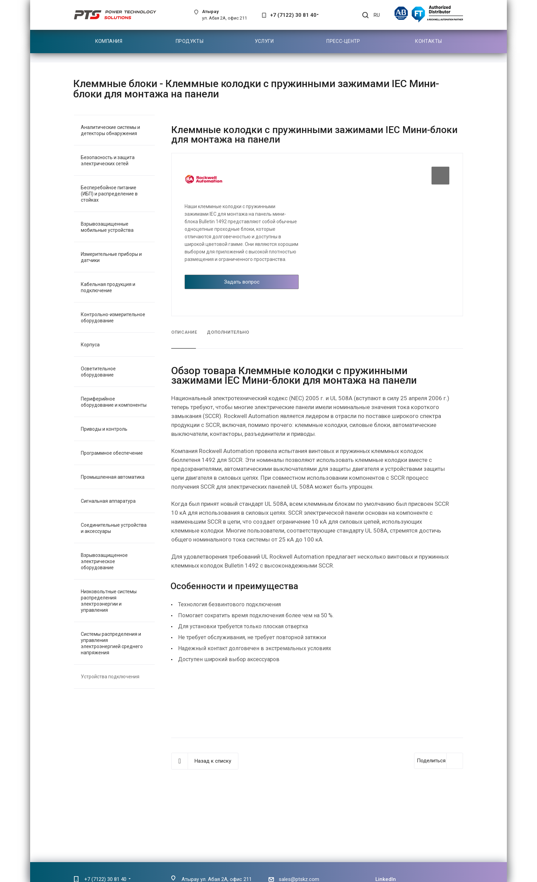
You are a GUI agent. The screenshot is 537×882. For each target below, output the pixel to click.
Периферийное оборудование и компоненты (114, 402)
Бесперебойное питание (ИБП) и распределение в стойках (109, 194)
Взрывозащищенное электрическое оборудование (104, 561)
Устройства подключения (110, 676)
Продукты (189, 41)
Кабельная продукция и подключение (108, 287)
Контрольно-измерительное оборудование (113, 317)
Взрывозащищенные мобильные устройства (107, 227)
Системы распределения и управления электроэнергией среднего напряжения (112, 643)
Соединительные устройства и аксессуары (114, 528)
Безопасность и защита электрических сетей (108, 160)
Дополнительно (228, 332)
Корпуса (90, 344)
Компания (108, 41)
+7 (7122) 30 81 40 (293, 15)
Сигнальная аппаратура (108, 501)
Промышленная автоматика (113, 477)
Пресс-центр (343, 41)
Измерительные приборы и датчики (111, 257)
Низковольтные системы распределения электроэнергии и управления (109, 601)
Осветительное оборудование (98, 372)
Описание (184, 332)
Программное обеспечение (112, 453)
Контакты (428, 41)
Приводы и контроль (104, 429)
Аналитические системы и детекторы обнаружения (110, 130)
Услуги (264, 41)
